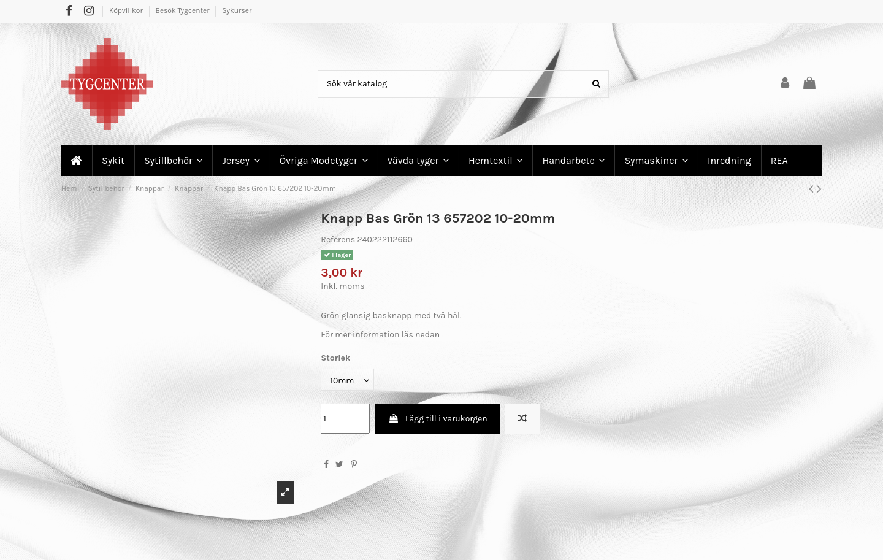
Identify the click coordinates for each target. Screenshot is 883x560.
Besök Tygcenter (183, 10)
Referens (338, 239)
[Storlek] (347, 380)
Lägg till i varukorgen (437, 418)
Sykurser (236, 10)
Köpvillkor (127, 10)
